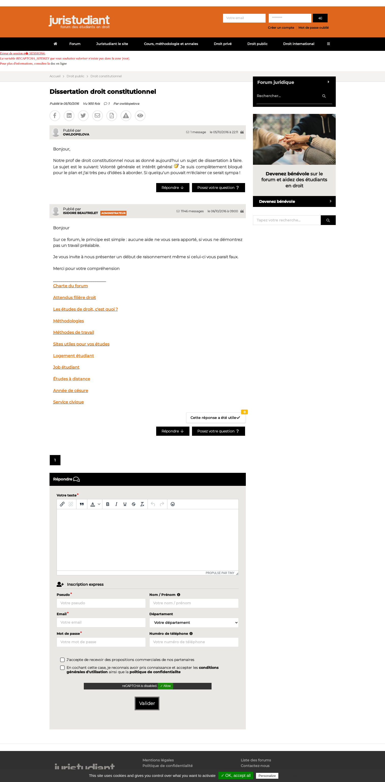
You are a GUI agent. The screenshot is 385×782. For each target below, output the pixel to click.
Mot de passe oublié (313, 27)
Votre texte (66, 495)
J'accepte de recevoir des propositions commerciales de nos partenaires (130, 660)
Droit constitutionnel (106, 76)
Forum (75, 44)
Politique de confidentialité (167, 765)
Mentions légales (158, 760)
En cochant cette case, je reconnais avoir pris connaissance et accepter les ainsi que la (142, 670)
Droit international (298, 44)
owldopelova (129, 104)
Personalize (267, 776)
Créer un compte (281, 27)
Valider (147, 703)
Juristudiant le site (112, 44)
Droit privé (223, 44)
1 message (196, 132)
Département (161, 614)
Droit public (257, 44)
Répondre (173, 187)
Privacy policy (290, 776)
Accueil (55, 76)
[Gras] (107, 504)
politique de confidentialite (155, 672)
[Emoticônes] (172, 504)
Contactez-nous (255, 765)
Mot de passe (68, 633)
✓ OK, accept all (236, 775)
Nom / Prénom (165, 595)
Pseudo (63, 595)
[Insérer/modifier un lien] (62, 504)
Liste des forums (256, 760)
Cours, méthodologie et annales (171, 44)
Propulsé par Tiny (220, 573)
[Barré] (133, 504)
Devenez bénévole (297, 201)
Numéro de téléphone (171, 633)
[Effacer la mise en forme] (142, 504)
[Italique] (116, 504)
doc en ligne (59, 63)
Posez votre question (218, 187)
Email (62, 614)
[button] (94, 504)
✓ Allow (165, 686)
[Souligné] (125, 504)
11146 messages (190, 211)
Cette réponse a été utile (218, 416)
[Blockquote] (81, 504)
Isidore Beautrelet (80, 213)
